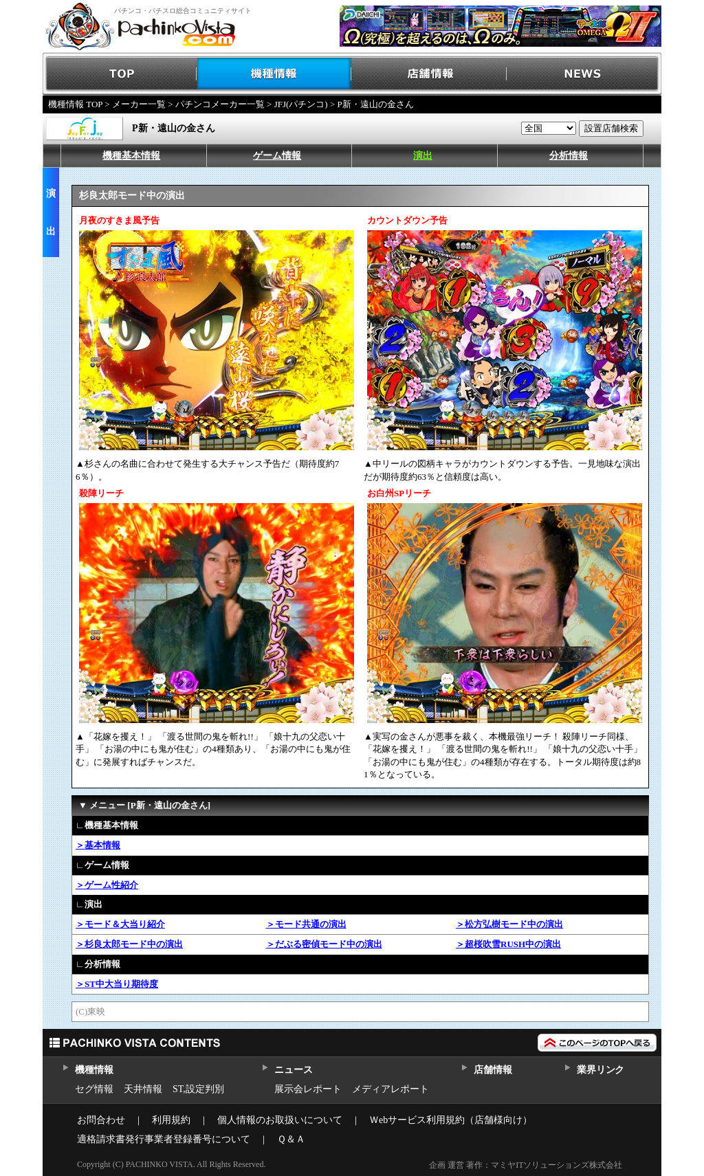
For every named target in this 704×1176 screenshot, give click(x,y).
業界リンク (600, 1070)
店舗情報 (429, 74)
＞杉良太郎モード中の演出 (129, 944)
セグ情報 (94, 1089)
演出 (422, 156)
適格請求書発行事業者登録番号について (163, 1139)
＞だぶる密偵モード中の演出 (324, 944)
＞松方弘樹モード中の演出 (509, 924)
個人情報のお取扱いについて (279, 1120)
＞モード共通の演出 (306, 924)
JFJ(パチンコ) (301, 104)
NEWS (584, 74)
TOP (120, 74)
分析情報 (568, 156)
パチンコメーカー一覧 (220, 104)
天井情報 (143, 1089)
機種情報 (274, 74)
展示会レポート (308, 1089)
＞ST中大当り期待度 (117, 984)
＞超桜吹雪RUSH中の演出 (508, 944)
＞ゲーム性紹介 (107, 885)
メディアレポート (390, 1089)
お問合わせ (101, 1120)
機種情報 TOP (75, 104)
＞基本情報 (98, 845)
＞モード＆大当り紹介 (120, 924)
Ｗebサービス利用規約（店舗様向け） (450, 1120)
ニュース (293, 1070)
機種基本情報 (131, 156)
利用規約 (171, 1120)
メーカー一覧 (139, 104)
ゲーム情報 (277, 156)
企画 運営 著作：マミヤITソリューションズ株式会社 (525, 1165)
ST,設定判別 (198, 1089)
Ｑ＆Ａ (291, 1139)
